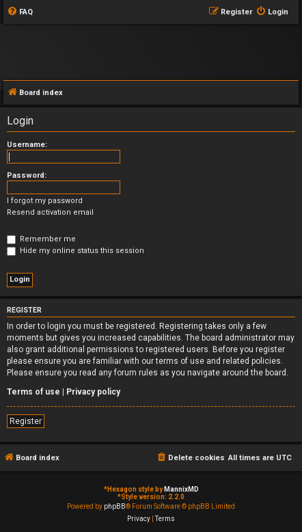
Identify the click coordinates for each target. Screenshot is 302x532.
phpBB (115, 506)
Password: (26, 175)
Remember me (41, 239)
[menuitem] (20, 12)
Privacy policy (93, 392)
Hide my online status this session (75, 250)
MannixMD (181, 489)
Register (26, 421)
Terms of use (33, 392)
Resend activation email (50, 212)
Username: (27, 144)
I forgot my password (45, 200)
